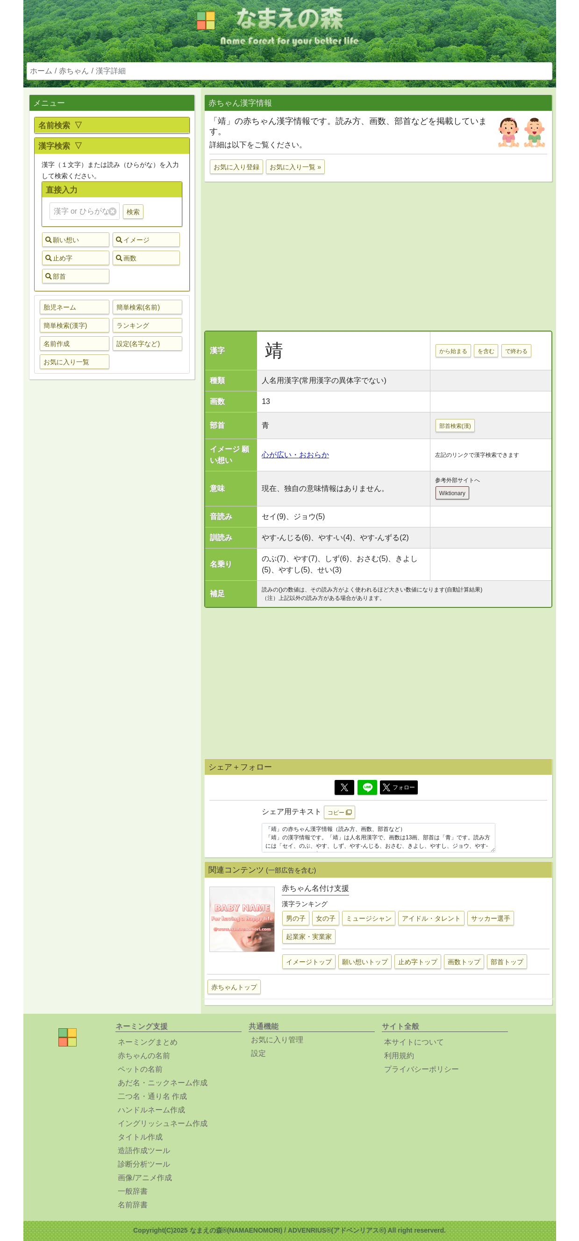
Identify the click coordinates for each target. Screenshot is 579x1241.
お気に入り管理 (277, 1040)
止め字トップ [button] (417, 962)
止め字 (58, 258)
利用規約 (399, 1056)
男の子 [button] (296, 918)
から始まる (453, 351)
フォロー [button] (399, 787)
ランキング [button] (132, 325)
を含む (486, 351)
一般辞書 (133, 1191)
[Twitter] (344, 787)
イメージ (133, 240)
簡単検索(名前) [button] (138, 307)
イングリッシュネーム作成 (162, 1123)
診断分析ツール (144, 1164)
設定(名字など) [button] (138, 343)
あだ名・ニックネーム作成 (162, 1083)
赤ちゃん (74, 71)
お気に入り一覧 (66, 362)
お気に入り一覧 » (295, 167)
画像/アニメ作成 (145, 1178)
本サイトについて (414, 1042)
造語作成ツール (144, 1150)
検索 (133, 212)
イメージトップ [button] (309, 962)
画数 (126, 258)
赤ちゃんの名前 (144, 1056)
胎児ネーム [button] (59, 307)
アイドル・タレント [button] (431, 918)
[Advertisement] (112, 534)
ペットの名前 (140, 1069)
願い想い (62, 240)
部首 (55, 276)
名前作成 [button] (56, 343)
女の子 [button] (326, 918)
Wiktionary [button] (452, 493)
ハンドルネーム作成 (151, 1110)
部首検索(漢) (455, 426)
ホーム (41, 71)
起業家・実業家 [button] (309, 936)
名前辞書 (133, 1205)
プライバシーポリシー (421, 1069)
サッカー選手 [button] (490, 918)
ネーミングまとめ (148, 1042)
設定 (258, 1053)
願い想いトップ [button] (365, 962)
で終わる (516, 351)
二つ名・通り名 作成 (152, 1096)
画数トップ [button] (464, 962)
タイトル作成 (140, 1137)
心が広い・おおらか (295, 455)
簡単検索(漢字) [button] (65, 325)
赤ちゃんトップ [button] (234, 987)
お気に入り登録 (236, 167)
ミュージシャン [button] (369, 918)
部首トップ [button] (507, 962)
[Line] (367, 787)
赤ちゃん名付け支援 (315, 888)
